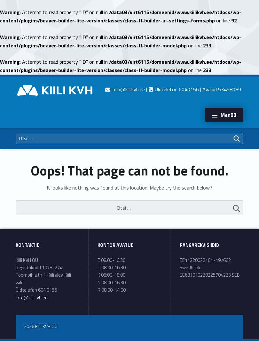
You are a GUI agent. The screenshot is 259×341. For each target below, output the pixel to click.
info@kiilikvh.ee (32, 297)
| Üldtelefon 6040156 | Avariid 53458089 (173, 89)
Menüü (228, 115)
